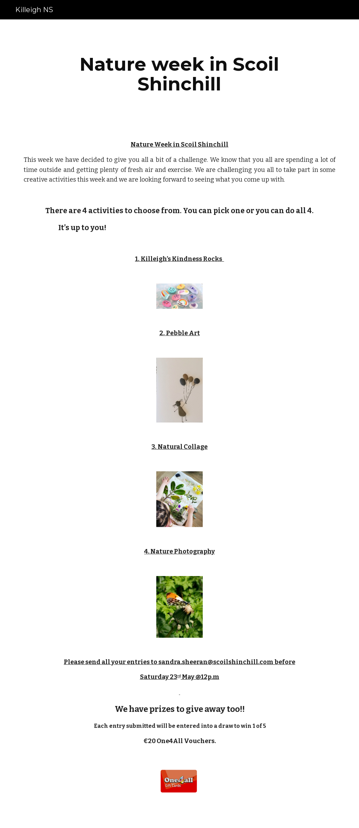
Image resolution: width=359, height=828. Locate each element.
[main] (179, 74)
